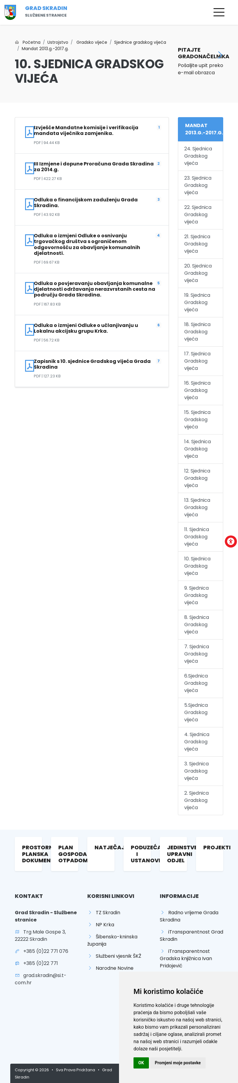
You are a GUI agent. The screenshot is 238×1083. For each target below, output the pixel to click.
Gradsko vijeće (91, 42)
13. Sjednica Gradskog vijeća (197, 507)
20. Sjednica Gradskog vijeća (198, 273)
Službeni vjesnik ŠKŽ (114, 956)
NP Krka (100, 924)
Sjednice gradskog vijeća (140, 42)
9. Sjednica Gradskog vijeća (196, 595)
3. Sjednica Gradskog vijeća (196, 771)
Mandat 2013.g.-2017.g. (45, 49)
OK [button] (141, 1062)
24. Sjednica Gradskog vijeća (198, 156)
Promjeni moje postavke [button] (178, 1062)
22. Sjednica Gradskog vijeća (197, 214)
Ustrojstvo (57, 42)
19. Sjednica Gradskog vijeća (197, 302)
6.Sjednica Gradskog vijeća (196, 683)
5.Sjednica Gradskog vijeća (196, 712)
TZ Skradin (103, 912)
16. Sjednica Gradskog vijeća (197, 390)
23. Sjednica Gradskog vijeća (197, 185)
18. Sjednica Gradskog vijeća (197, 331)
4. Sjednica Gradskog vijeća (196, 741)
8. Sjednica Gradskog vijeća (196, 624)
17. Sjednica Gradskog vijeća (197, 361)
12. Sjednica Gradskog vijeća (197, 478)
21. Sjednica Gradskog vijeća (197, 244)
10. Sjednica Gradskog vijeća (197, 566)
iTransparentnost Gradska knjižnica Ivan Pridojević (186, 958)
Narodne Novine (110, 968)
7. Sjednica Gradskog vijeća (196, 654)
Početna (27, 42)
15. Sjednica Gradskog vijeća (197, 419)
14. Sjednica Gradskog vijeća (197, 449)
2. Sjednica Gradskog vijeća (196, 800)
